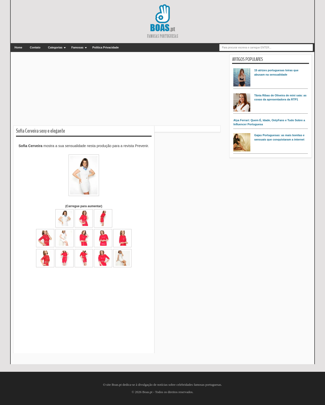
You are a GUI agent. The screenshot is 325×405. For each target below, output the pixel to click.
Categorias (55, 47)
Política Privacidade (105, 47)
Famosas (77, 47)
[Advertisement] (117, 90)
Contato (35, 47)
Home (18, 47)
